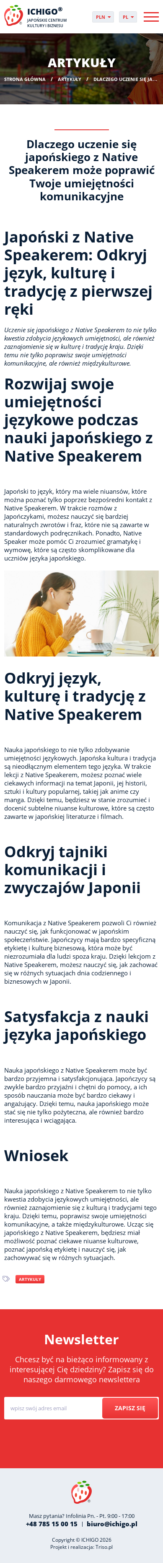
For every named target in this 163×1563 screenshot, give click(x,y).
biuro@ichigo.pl (112, 1524)
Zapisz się (130, 1408)
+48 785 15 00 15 (52, 1524)
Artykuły (30, 1279)
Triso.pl (104, 1546)
